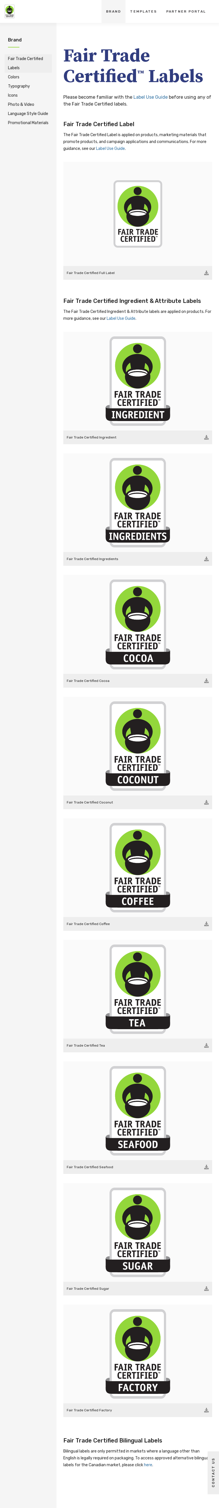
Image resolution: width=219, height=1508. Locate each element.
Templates (143, 11)
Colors (13, 77)
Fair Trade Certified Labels (25, 63)
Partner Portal (186, 11)
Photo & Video (21, 104)
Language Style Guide (28, 113)
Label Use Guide (150, 97)
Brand (113, 11)
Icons (13, 95)
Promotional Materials (28, 122)
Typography (19, 86)
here (148, 1465)
